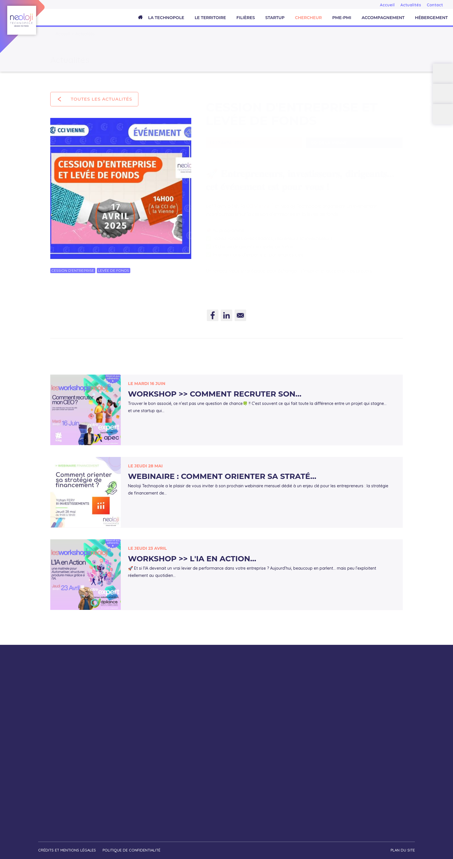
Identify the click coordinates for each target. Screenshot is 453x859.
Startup (275, 17)
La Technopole (166, 17)
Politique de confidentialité (132, 849)
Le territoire (210, 17)
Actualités (410, 5)
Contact (435, 5)
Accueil (387, 5)
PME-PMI (341, 17)
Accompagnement (383, 17)
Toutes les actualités (101, 99)
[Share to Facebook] (212, 317)
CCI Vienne (258, 200)
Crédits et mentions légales (67, 849)
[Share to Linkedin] (226, 317)
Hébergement (431, 17)
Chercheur (308, 17)
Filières (245, 17)
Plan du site (403, 849)
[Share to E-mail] (240, 317)
